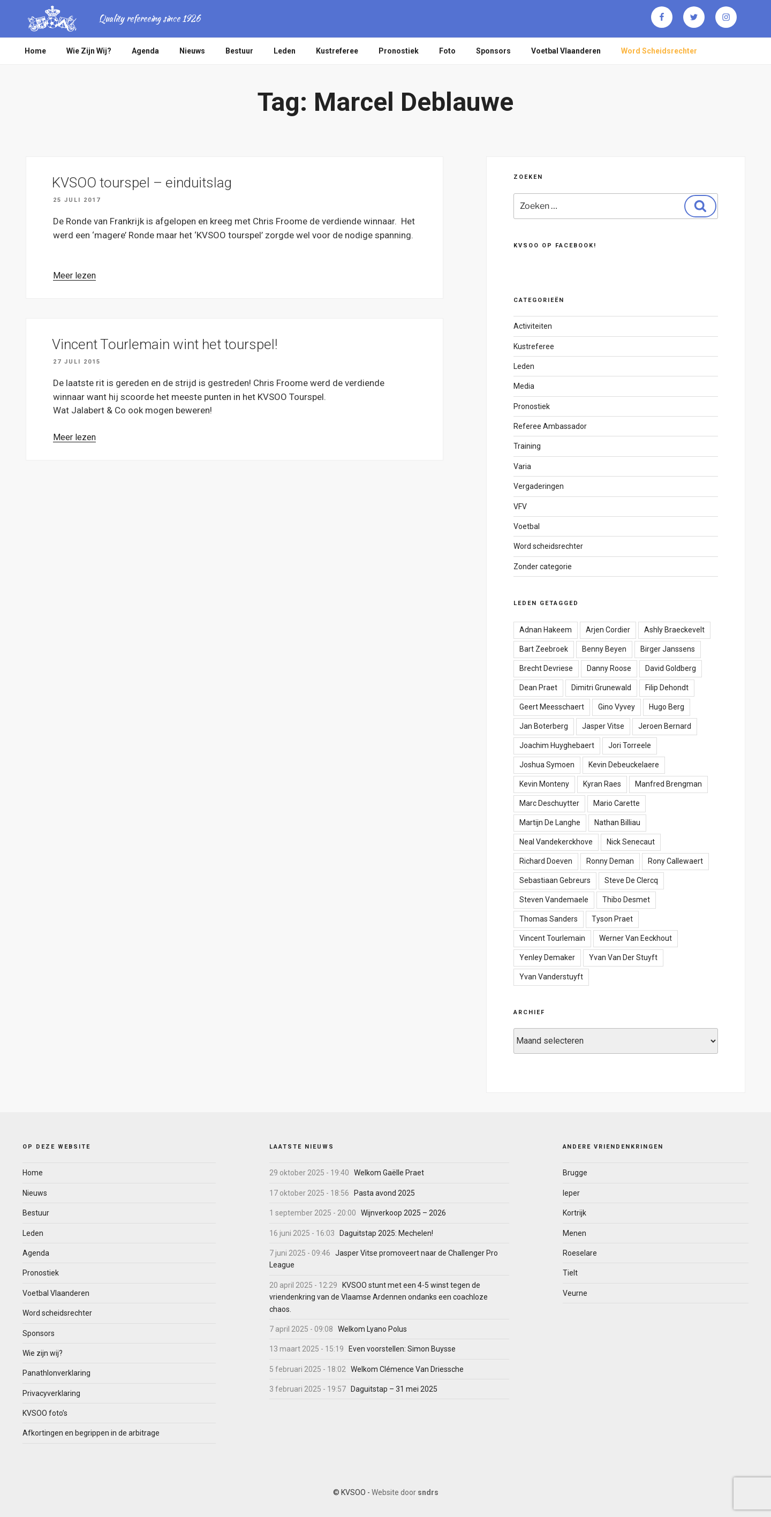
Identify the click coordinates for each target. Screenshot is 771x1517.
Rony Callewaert (675, 861)
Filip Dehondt (667, 687)
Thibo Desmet (626, 899)
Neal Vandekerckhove (556, 841)
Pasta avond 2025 (384, 1193)
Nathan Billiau (617, 822)
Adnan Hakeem (545, 629)
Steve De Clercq (631, 880)
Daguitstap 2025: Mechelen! (386, 1233)
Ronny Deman (610, 861)
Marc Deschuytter (549, 803)
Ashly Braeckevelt (674, 629)
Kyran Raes (602, 784)
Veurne (575, 1293)
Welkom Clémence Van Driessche (407, 1369)
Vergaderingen (538, 486)
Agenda (145, 51)
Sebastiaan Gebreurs (555, 880)
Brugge (575, 1172)
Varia (522, 466)
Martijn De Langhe (549, 822)
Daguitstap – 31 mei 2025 (394, 1389)
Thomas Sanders (548, 919)
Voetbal (526, 526)
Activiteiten (532, 326)
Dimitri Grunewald (601, 687)
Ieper (571, 1193)
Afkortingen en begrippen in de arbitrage (91, 1433)
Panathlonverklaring (56, 1373)
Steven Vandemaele (553, 899)
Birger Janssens (667, 649)
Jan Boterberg (543, 726)
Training (527, 446)
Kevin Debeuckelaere (623, 764)
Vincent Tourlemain (552, 938)
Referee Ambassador (550, 426)
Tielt (570, 1273)
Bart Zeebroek (543, 649)
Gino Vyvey (616, 707)
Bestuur (239, 51)
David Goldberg (670, 668)
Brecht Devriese (546, 668)
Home (35, 51)
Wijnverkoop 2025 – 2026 (403, 1213)
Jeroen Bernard (664, 726)
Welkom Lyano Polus (372, 1329)
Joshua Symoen (547, 764)
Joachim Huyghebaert (556, 745)
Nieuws (192, 51)
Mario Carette (616, 803)
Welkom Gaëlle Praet (389, 1172)
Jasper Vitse (603, 726)
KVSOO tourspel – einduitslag (142, 183)
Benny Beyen (604, 649)
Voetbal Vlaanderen (566, 51)
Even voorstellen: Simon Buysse (402, 1349)
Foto (447, 51)
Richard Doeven (545, 861)
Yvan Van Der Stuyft (623, 957)
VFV (520, 506)
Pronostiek (399, 51)
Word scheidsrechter (659, 51)
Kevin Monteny (544, 784)
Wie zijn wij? (88, 51)
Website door (405, 1492)
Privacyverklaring (51, 1393)
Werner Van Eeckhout (635, 938)
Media (523, 386)
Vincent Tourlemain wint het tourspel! (164, 344)
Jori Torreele (629, 745)
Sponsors (493, 51)
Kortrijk (574, 1213)
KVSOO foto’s (44, 1413)
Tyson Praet (612, 919)
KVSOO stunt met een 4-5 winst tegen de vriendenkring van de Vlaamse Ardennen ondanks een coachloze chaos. (378, 1297)
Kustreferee (337, 51)
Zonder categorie (542, 566)
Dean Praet (538, 687)
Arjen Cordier (608, 629)
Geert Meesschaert (551, 707)
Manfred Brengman (668, 784)
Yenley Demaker (547, 957)
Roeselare (580, 1253)
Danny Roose (609, 668)
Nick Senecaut (631, 841)
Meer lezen (74, 275)
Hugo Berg (666, 707)
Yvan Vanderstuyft (551, 976)
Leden (285, 51)
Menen (574, 1233)
